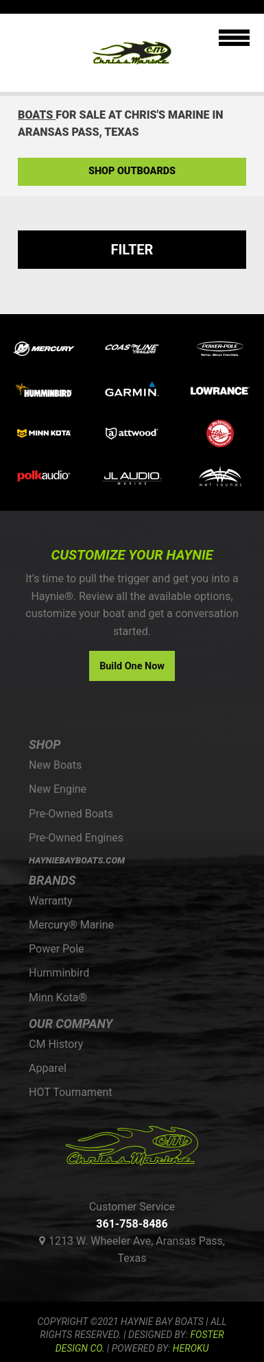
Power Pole (56, 948)
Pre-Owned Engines (76, 837)
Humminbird (59, 972)
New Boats (55, 765)
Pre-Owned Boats (71, 813)
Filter (132, 249)
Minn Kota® (58, 997)
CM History (56, 1044)
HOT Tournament (70, 1092)
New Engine (57, 789)
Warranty (51, 900)
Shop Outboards (132, 171)
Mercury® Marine (71, 924)
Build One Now (132, 666)
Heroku (190, 1348)
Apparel (48, 1068)
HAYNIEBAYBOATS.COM (77, 860)
